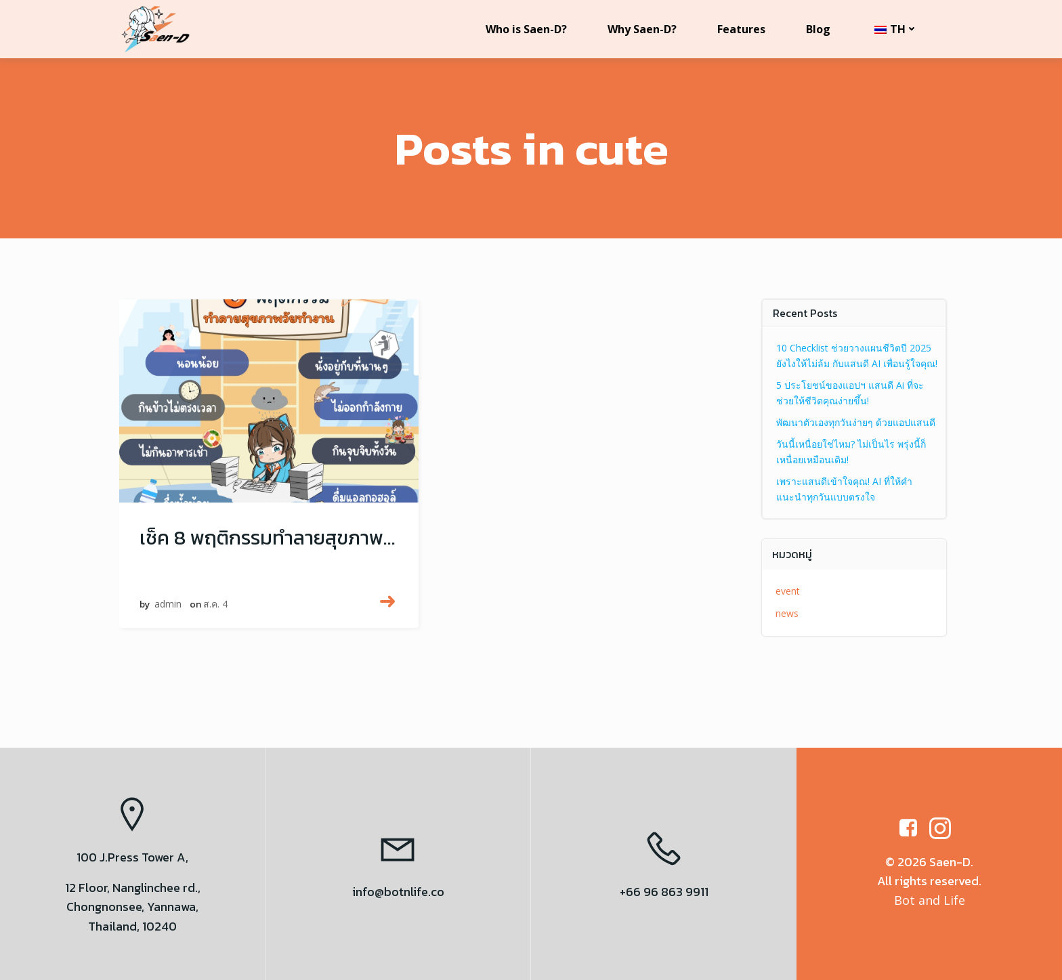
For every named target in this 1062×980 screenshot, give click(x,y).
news (787, 613)
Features (741, 29)
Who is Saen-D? (526, 29)
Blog (818, 29)
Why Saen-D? (642, 29)
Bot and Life (929, 900)
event (788, 590)
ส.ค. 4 (215, 604)
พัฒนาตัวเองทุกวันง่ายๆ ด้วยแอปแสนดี (856, 422)
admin (168, 604)
